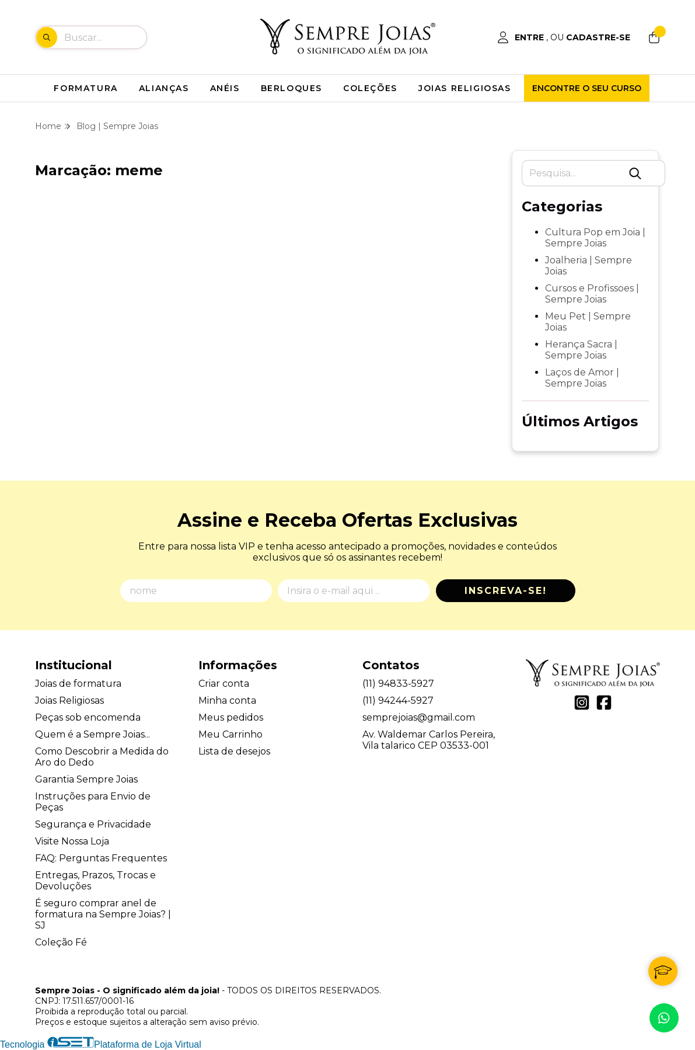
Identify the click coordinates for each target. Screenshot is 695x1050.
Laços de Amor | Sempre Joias (582, 378)
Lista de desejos (234, 751)
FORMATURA (85, 88)
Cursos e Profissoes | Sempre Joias (592, 294)
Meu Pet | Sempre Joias (588, 322)
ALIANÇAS (164, 88)
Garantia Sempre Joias (86, 779)
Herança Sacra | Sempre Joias (581, 350)
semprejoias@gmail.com (418, 717)
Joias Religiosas (69, 700)
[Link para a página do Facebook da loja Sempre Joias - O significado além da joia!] (604, 702)
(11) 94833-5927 (398, 683)
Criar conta (223, 683)
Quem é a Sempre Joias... (92, 734)
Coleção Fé (61, 942)
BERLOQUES (291, 88)
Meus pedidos (230, 717)
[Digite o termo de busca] (105, 37)
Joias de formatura (78, 683)
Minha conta (227, 700)
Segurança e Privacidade (93, 824)
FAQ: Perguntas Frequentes (101, 858)
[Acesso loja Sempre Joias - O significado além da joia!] (564, 37)
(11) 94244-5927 (398, 700)
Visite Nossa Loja (72, 841)
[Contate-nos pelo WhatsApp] (664, 1017)
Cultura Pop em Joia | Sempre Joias (595, 238)
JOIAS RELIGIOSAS (464, 88)
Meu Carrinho (230, 734)
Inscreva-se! (506, 590)
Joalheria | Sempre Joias (588, 266)
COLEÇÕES (370, 88)
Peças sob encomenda (88, 717)
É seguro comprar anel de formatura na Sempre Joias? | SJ (103, 914)
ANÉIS (225, 88)
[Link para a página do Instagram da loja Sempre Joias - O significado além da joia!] (582, 702)
